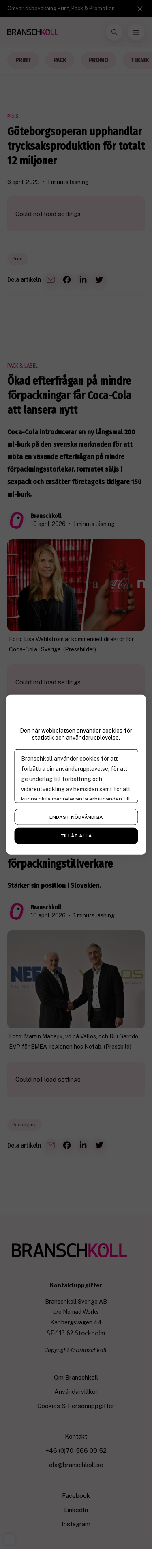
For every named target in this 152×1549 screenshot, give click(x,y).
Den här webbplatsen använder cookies (71, 730)
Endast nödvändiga (76, 817)
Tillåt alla (76, 835)
